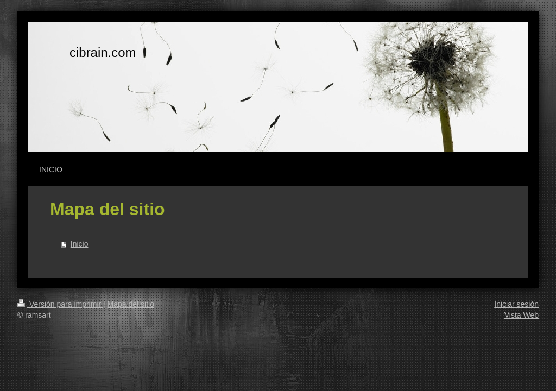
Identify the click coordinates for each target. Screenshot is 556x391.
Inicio (80, 243)
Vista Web (521, 315)
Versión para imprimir (60, 304)
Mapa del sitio (131, 304)
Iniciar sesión (516, 304)
